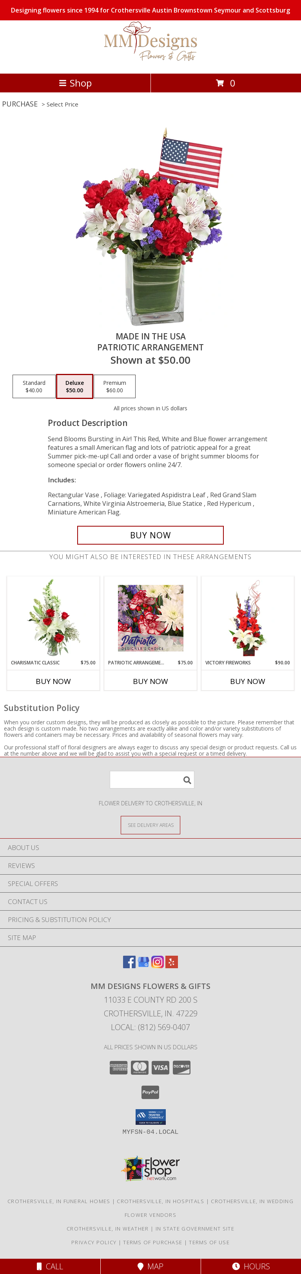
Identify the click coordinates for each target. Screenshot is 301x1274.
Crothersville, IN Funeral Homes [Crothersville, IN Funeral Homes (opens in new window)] (58, 1201)
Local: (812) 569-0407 (150, 1027)
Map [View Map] (150, 1266)
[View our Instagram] (157, 965)
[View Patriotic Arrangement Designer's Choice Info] (150, 618)
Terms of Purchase (152, 1242)
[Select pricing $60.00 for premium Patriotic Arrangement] (114, 386)
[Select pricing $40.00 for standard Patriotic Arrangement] (34, 386)
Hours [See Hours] (251, 1266)
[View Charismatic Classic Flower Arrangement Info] (53, 618)
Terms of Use (209, 1242)
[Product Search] (152, 780)
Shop (75, 82)
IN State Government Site (195, 1228)
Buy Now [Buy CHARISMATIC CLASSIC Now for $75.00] (53, 681)
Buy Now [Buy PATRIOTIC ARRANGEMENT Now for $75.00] (150, 681)
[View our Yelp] (171, 965)
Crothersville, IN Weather (108, 1228)
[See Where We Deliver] (150, 824)
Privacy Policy (93, 1242)
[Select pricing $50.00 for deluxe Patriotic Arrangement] (74, 386)
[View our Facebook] (129, 965)
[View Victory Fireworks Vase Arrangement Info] (248, 618)
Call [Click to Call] (50, 1266)
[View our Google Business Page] (143, 965)
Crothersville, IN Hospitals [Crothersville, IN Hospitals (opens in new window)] (160, 1201)
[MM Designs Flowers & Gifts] (150, 62)
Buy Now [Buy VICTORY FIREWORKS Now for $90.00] (247, 681)
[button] (151, 1117)
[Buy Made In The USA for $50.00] (150, 535)
